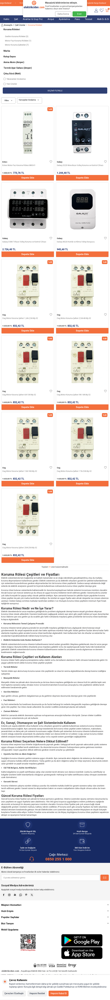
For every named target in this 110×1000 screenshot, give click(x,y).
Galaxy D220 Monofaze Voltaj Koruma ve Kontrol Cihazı (80, 165)
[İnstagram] (9, 894)
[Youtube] (14, 894)
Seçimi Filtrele (55, 90)
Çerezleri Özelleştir (14, 993)
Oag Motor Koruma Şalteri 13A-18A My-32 (19, 471)
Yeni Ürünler (10, 84)
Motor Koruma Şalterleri (17, 45)
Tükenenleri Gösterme (15, 79)
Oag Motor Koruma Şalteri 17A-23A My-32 (74, 471)
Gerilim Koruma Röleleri (16, 36)
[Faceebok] (3, 894)
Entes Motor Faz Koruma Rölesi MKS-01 (18, 165)
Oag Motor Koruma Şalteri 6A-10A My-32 (19, 395)
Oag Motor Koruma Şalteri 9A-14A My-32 (73, 395)
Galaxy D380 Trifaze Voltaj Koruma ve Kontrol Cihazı (24, 242)
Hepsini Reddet (37, 993)
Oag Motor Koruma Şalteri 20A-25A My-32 (19, 548)
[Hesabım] (96, 11)
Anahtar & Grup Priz (33, 19)
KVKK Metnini (83, 987)
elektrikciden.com (10, 971)
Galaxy (59, 162)
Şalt (16, 19)
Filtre (8, 100)
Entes (4, 162)
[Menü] (2, 11)
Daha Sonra (63, 14)
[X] (31, 894)
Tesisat (88, 19)
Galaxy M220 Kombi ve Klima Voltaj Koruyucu (76, 242)
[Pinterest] (26, 894)
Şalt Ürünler (20, 25)
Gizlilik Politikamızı (66, 987)
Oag (4, 315)
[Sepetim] (107, 11)
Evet (79, 14)
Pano (77, 19)
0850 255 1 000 (58, 859)
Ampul (51, 19)
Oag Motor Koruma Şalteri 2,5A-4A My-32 (74, 318)
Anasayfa (6, 25)
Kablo (6, 19)
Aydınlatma (64, 19)
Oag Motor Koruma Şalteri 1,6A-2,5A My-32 (20, 318)
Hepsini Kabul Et (59, 993)
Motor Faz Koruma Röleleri (18, 40)
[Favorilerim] (101, 11)
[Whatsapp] (20, 894)
